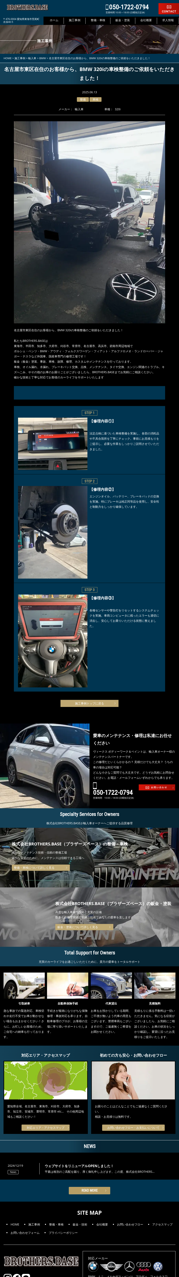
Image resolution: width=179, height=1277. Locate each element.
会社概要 (102, 1224)
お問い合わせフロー (130, 1224)
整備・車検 (56, 1224)
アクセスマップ (162, 1224)
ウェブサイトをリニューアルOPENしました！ (79, 1166)
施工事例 (34, 1224)
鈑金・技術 (80, 1224)
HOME (15, 1224)
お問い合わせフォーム (25, 1233)
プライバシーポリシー (63, 1233)
